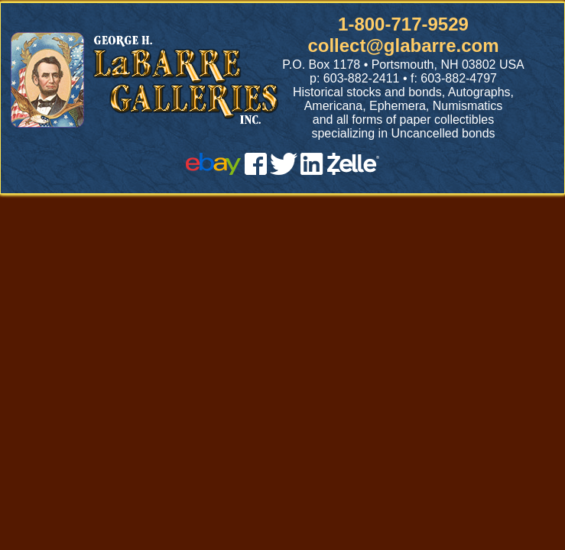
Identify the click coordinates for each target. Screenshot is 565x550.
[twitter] (283, 170)
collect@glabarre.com (402, 45)
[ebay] (213, 170)
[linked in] (311, 170)
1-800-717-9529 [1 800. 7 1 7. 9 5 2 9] (403, 24)
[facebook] (256, 170)
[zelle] (353, 170)
